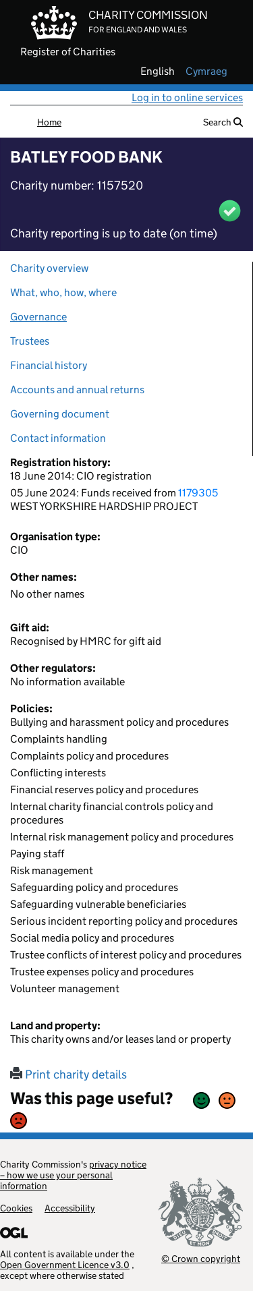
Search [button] (223, 122)
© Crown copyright (200, 1258)
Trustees (29, 341)
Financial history (48, 365)
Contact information (58, 438)
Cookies (16, 1208)
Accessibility (70, 1208)
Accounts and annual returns (77, 389)
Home (49, 122)
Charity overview (49, 268)
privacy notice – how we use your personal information (73, 1175)
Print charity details (68, 1074)
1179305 (198, 492)
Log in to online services (187, 97)
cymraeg (206, 71)
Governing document (59, 413)
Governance (38, 316)
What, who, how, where (63, 292)
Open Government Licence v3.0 (65, 1265)
